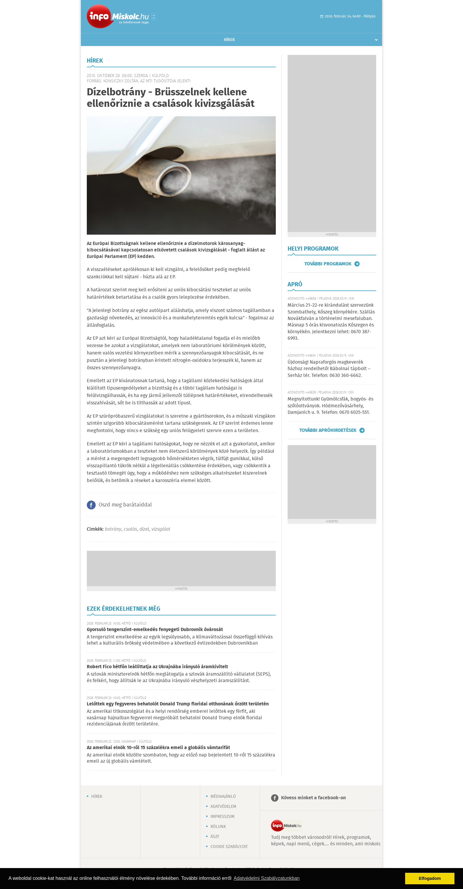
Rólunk (218, 826)
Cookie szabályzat (229, 847)
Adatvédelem (223, 806)
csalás (130, 529)
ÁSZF (215, 837)
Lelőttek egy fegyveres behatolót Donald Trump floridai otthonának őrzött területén (178, 704)
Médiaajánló (223, 796)
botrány (113, 529)
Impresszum (222, 816)
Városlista (153, 17)
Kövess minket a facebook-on (313, 798)
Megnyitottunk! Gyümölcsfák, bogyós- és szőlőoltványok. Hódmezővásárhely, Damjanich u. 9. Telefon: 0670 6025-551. (330, 406)
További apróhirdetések (327, 430)
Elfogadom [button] (430, 878)
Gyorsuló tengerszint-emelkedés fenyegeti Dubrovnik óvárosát (155, 629)
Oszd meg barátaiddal (125, 505)
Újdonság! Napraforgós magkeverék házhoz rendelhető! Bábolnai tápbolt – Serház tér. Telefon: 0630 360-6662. (329, 369)
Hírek (229, 40)
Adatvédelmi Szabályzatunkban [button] (266, 878)
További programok (327, 264)
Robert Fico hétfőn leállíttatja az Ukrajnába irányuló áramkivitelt (157, 667)
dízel (144, 529)
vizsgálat (160, 529)
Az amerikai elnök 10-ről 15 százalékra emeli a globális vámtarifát (158, 747)
